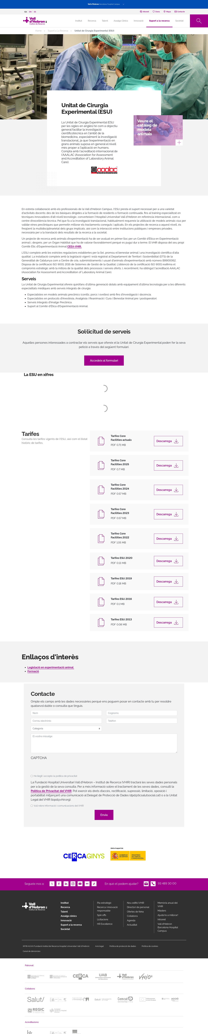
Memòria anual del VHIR (168, 905)
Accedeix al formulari (104, 360)
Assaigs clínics (69, 916)
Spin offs (101, 915)
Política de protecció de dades (122, 946)
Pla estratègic (104, 903)
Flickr (87, 883)
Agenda (131, 920)
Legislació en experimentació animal (50, 667)
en (30, 12)
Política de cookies (150, 946)
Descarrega (164, 441)
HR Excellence (104, 924)
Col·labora (132, 916)
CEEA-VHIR (74, 246)
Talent (105, 20)
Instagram (72, 883)
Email (146, 883)
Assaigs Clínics (121, 20)
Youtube (80, 883)
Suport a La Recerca (58, 30)
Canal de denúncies (31, 951)
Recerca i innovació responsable (107, 909)
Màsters (162, 910)
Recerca (92, 20)
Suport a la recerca (159, 20)
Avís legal (99, 946)
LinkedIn (66, 883)
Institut (65, 903)
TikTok (94, 883)
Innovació (138, 20)
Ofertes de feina (135, 911)
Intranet (162, 919)
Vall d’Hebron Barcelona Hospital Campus (168, 927)
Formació (33, 671)
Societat (179, 20)
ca (25, 12)
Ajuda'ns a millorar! (168, 915)
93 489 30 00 (167, 883)
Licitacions (102, 919)
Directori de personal (138, 907)
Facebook (58, 883)
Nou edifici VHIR (135, 903)
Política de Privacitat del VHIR (51, 791)
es (35, 12)
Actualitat (132, 924)
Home (38, 30)
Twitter (52, 883)
